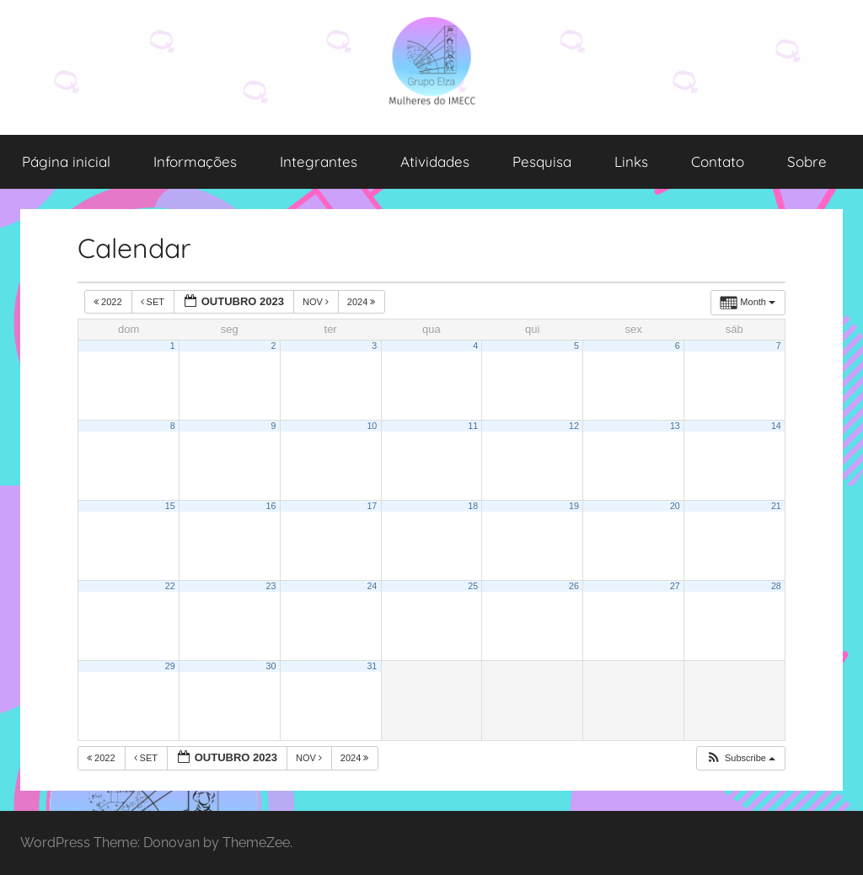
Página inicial (66, 161)
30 (271, 666)
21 (776, 506)
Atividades (434, 161)
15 (170, 506)
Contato (717, 161)
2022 (109, 302)
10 (372, 426)
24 (372, 586)
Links (631, 161)
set (154, 302)
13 (675, 426)
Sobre (807, 161)
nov (317, 302)
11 (473, 426)
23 (271, 586)
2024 (362, 302)
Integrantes (318, 161)
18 (473, 506)
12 (574, 426)
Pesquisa (541, 161)
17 (372, 506)
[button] (740, 758)
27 (675, 586)
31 (372, 666)
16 (271, 506)
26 (574, 586)
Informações (195, 161)
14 (776, 426)
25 (473, 586)
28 (776, 586)
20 (675, 506)
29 (170, 666)
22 (170, 586)
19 (574, 506)
